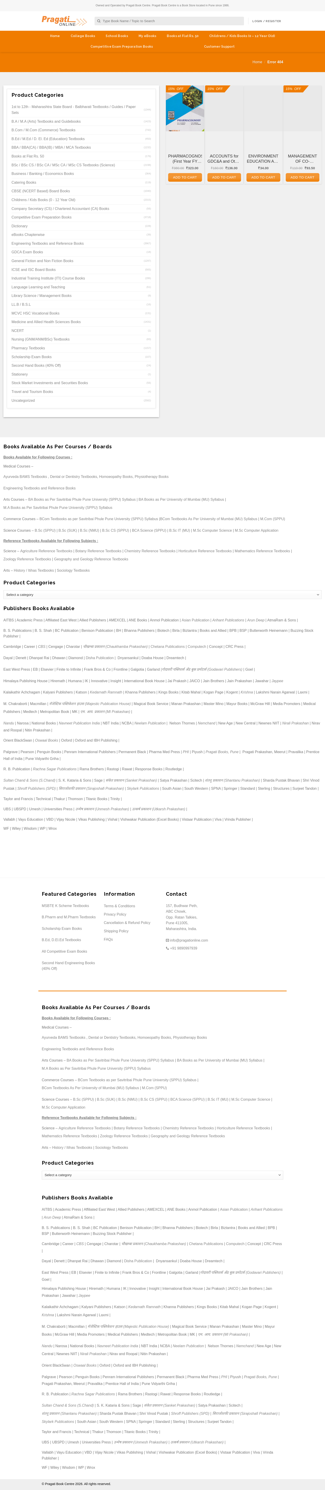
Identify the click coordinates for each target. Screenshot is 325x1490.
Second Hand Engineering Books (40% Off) (68, 966)
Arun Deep (256, 620)
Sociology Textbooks (73, 570)
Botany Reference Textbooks (98, 551)
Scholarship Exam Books (32, 357)
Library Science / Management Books (42, 296)
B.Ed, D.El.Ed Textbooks (61, 940)
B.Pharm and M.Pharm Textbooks (69, 917)
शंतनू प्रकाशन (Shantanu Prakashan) (232, 780)
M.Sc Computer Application (257, 530)
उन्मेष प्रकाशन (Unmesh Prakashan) (102, 809)
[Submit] (99, 21)
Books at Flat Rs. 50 (183, 36)
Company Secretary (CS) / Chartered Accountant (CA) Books (60, 209)
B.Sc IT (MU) (179, 530)
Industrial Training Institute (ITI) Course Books (48, 278)
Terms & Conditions (119, 906)
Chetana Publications (168, 647)
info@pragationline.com (187, 940)
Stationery (20, 374)
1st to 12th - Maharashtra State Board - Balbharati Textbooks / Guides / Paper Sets (74, 110)
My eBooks (147, 36)
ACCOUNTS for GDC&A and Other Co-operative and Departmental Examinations (224, 159)
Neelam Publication (150, 723)
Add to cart (185, 177)
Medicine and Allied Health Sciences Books (46, 322)
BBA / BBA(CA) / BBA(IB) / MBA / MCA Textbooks (51, 147)
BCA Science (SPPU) (149, 530)
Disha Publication (100, 658)
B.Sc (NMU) (89, 530)
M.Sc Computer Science (212, 530)
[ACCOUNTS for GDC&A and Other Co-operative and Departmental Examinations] (224, 108)
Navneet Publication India (79, 723)
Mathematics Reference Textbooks (262, 551)
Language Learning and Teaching (38, 287)
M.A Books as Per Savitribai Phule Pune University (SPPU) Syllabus (57, 508)
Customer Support (219, 46)
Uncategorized (23, 400)
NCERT (18, 331)
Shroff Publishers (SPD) (36, 788)
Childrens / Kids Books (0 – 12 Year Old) (242, 36)
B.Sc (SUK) (67, 530)
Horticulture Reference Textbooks (205, 551)
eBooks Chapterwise (28, 235)
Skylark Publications (143, 788)
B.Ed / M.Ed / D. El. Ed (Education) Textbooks (48, 139)
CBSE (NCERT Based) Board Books (41, 191)
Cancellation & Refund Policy (127, 923)
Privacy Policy (115, 914)
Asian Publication (195, 620)
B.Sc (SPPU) (45, 530)
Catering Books (24, 182)
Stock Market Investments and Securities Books (50, 383)
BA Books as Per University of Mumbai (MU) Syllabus (181, 499)
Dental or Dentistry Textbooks (73, 477)
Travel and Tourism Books (32, 392)
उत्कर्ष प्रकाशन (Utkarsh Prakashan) (158, 809)
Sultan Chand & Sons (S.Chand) (29, 780)
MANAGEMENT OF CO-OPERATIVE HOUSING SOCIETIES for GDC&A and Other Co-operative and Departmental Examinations (302, 159)
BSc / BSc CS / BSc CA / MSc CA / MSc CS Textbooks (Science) (63, 165)
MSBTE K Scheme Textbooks (65, 906)
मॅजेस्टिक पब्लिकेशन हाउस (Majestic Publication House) (90, 704)
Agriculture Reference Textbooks (46, 551)
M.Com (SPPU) (272, 519)
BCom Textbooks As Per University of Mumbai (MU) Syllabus (208, 519)
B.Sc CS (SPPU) (115, 530)
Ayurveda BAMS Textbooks (25, 477)
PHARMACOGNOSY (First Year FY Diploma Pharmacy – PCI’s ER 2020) (185, 159)
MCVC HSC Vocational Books (36, 313)
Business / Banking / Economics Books (43, 174)
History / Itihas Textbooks (34, 570)
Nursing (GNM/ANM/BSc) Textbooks (41, 339)
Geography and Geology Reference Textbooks (91, 559)
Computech (197, 647)
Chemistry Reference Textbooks (149, 551)
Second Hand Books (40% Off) (36, 365)
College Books (83, 36)
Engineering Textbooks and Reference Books (48, 243)
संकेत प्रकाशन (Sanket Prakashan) (131, 780)
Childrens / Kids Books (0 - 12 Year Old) (43, 200)
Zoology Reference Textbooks (27, 559)
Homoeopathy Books (116, 477)
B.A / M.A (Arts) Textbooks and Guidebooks (46, 121)
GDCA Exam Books (27, 252)
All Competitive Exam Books (64, 951)
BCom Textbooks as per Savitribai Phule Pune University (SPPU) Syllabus (98, 519)
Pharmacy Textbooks (28, 348)
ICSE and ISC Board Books (34, 270)
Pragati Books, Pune (222, 752)
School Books (117, 36)
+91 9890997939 (181, 948)
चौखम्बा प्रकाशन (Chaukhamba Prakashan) (115, 647)
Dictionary (20, 226)
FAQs (108, 939)
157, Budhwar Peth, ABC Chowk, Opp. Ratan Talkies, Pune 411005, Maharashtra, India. (182, 917)
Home (55, 36)
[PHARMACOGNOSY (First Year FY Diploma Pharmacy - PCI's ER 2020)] (185, 108)
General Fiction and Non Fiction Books (42, 261)
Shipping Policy (116, 931)
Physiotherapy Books (152, 477)
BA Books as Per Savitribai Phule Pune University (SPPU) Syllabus (82, 499)
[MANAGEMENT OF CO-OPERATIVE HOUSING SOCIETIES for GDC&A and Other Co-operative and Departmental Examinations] (302, 108)
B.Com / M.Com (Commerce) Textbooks (43, 130)
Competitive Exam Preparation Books (122, 46)
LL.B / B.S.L (21, 304)
